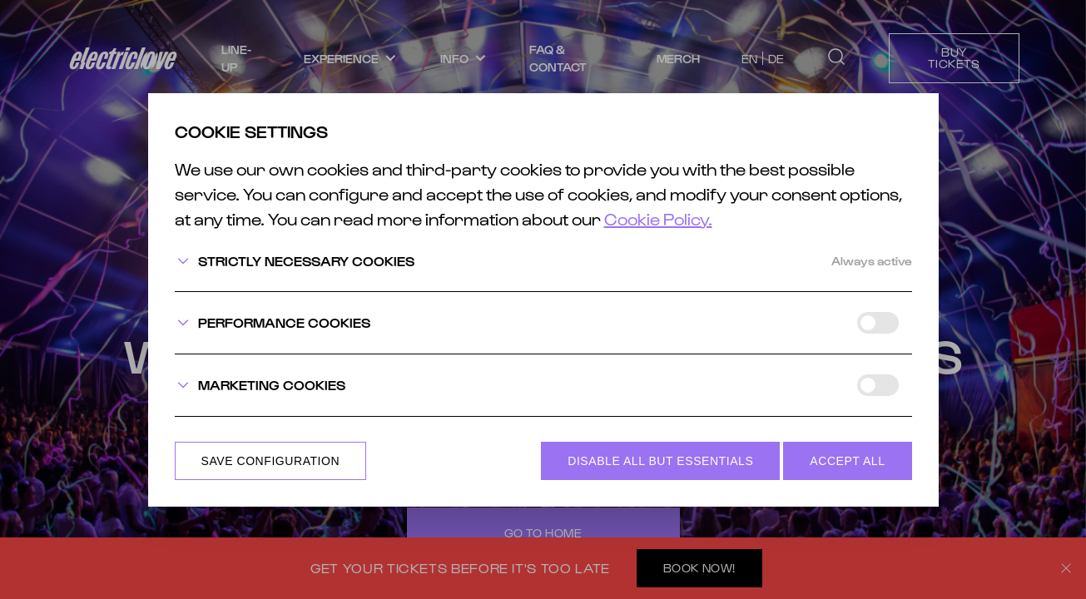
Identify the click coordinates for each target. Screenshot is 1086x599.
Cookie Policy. (658, 219)
